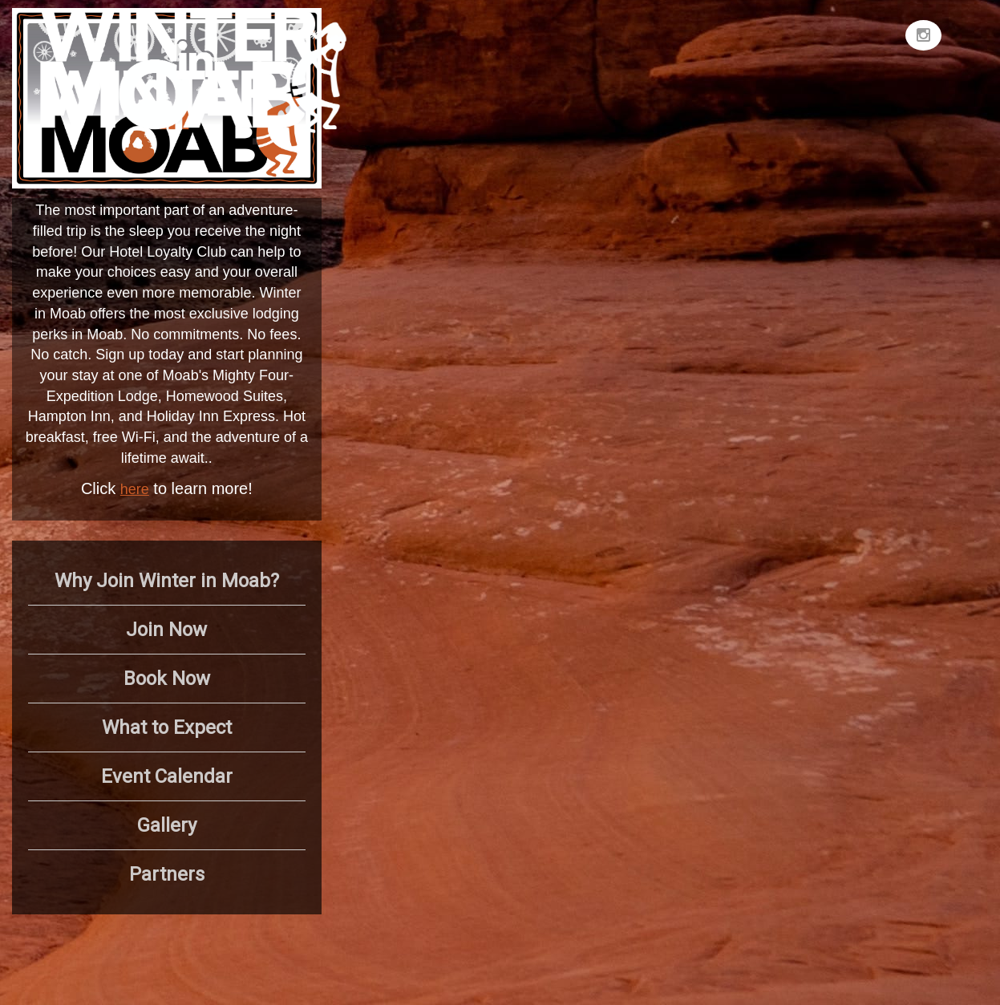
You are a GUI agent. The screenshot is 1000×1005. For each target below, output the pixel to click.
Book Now (166, 678)
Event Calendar (167, 776)
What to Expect (167, 727)
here (134, 489)
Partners (166, 874)
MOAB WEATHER (776, 68)
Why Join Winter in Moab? (167, 580)
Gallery (166, 825)
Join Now (166, 629)
